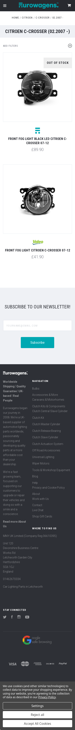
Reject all (37, 714)
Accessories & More (45, 394)
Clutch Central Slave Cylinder (50, 411)
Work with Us (40, 498)
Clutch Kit (38, 417)
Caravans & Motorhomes (48, 399)
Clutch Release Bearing (46, 430)
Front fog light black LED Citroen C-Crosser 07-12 (37, 141)
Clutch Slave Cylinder (45, 437)
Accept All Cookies (37, 723)
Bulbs (35, 388)
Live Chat (37, 510)
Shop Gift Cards (42, 516)
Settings (37, 706)
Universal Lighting (43, 457)
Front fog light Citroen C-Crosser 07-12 (37, 250)
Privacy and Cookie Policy (48, 487)
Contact (37, 505)
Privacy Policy (47, 697)
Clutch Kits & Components (48, 406)
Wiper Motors (40, 463)
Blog (35, 476)
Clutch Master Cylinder (46, 424)
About (36, 493)
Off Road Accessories (46, 450)
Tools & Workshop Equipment (51, 470)
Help (35, 482)
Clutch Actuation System (47, 444)
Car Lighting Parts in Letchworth (23, 586)
